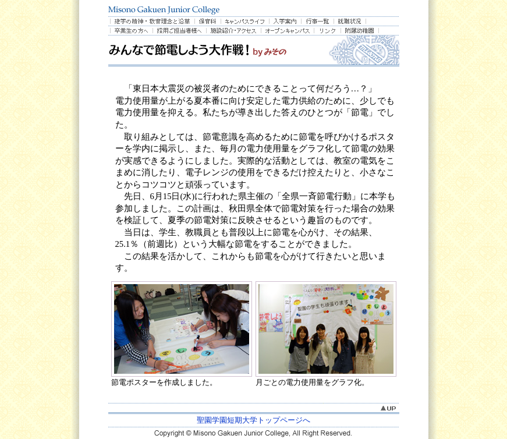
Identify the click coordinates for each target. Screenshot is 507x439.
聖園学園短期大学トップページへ (253, 420)
